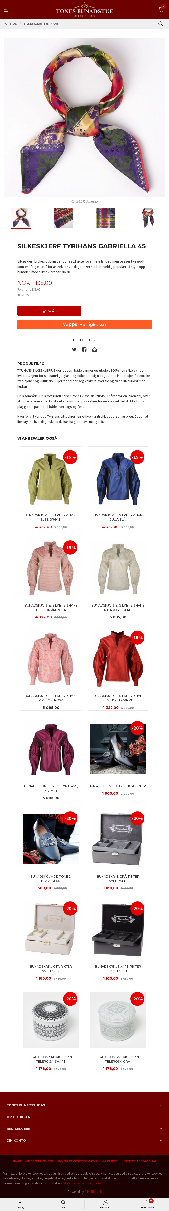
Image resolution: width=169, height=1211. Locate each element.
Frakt (16, 1161)
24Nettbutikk (93, 1191)
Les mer (48, 1183)
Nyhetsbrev (110, 1161)
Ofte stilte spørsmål (140, 1161)
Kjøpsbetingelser (39, 1161)
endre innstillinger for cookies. (81, 1183)
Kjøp (49, 311)
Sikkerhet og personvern (77, 1161)
